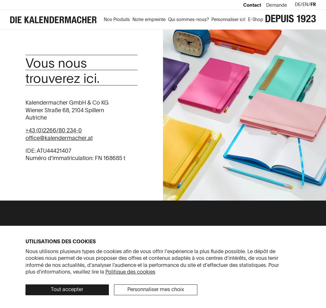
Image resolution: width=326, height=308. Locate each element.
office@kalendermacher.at (59, 138)
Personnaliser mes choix (155, 289)
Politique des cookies (130, 272)
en (305, 5)
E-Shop (255, 20)
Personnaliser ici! (228, 20)
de (298, 5)
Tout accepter (67, 289)
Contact (252, 5)
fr (313, 5)
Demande (276, 5)
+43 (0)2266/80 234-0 (53, 131)
